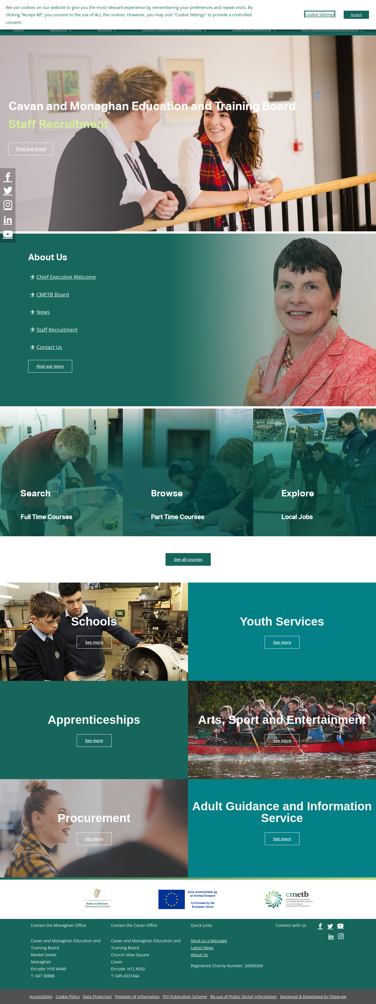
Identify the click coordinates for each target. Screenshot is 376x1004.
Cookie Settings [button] (319, 14)
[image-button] (7, 176)
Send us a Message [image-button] (209, 940)
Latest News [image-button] (202, 947)
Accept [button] (356, 14)
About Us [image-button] (199, 954)
